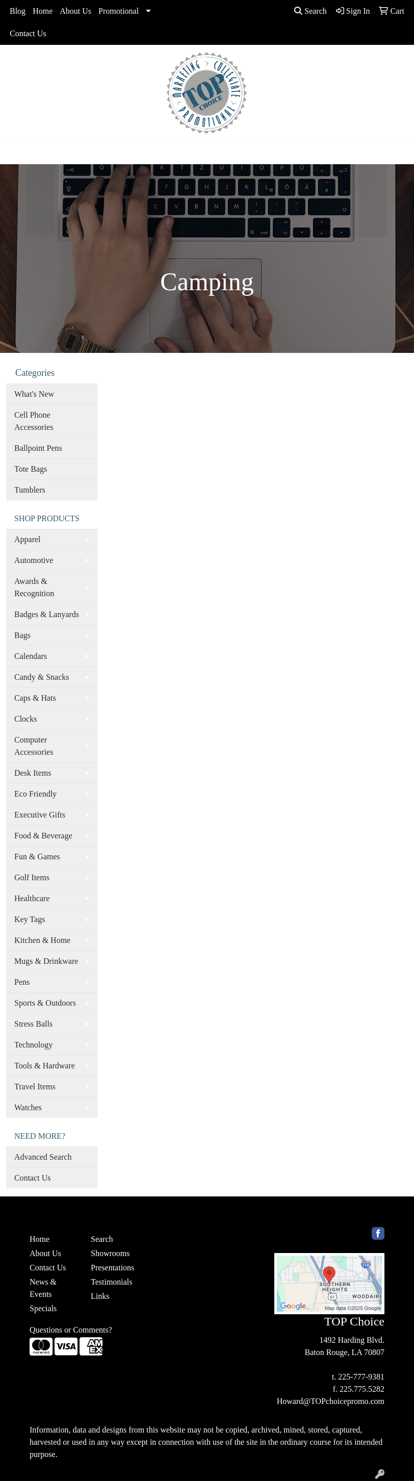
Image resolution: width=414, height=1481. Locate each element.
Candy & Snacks (41, 677)
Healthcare (31, 898)
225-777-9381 (361, 1376)
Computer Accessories (33, 745)
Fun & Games (37, 856)
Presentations (112, 1267)
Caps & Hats (35, 698)
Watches (28, 1107)
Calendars (30, 656)
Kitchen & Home (42, 940)
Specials (43, 1308)
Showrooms (110, 1253)
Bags (22, 635)
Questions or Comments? (71, 1329)
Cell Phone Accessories (33, 421)
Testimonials (112, 1282)
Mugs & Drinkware (46, 961)
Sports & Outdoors (45, 1003)
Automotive (33, 560)
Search (310, 11)
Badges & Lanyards (46, 614)
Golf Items (31, 877)
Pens (22, 982)
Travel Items (35, 1086)
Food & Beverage (43, 835)
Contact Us (28, 33)
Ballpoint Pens (38, 448)
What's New (34, 394)
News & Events (43, 1288)
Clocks (25, 718)
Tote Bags (30, 469)
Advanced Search (42, 1157)
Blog (17, 11)
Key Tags (29, 919)
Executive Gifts (39, 814)
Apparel (27, 539)
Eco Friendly (35, 793)
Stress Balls (33, 1023)
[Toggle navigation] (16, 153)
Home (43, 11)
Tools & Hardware (44, 1065)
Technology (33, 1044)
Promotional (118, 11)
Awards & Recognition (34, 587)
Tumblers (29, 490)
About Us (75, 11)
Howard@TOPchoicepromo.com (330, 1401)
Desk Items (32, 773)
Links (100, 1296)
